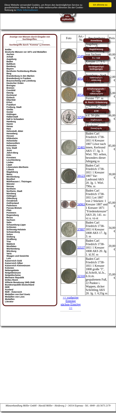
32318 (81, 276)
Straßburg (11, 239)
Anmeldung (96, 40)
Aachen (10, 54)
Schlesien (11, 227)
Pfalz (8, 210)
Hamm (9, 124)
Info (67, 16)
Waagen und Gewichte (17, 256)
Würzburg (11, 251)
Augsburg (11, 59)
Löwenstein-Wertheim (17, 167)
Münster (10, 184)
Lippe (9, 165)
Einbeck (10, 97)
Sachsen (10, 220)
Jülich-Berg (12, 153)
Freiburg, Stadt (14, 107)
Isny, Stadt (11, 148)
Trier (8, 241)
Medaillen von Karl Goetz (17, 294)
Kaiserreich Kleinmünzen (17, 265)
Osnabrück (11, 201)
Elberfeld (11, 100)
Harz (8, 129)
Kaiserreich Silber (14, 263)
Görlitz (9, 109)
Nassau (10, 186)
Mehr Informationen (27, 9)
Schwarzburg (13, 232)
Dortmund (11, 95)
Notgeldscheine (13, 275)
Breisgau (11, 85)
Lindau (9, 162)
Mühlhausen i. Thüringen (18, 181)
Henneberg (11, 133)
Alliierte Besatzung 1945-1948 (20, 282)
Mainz (9, 174)
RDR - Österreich (13, 292)
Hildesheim (12, 138)
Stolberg (10, 237)
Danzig (9, 93)
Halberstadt (12, 117)
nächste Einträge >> (71, 306)
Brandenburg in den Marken (20, 76)
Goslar (9, 112)
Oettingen (11, 196)
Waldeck (10, 244)
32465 (81, 147)
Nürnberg (11, 193)
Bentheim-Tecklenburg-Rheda (21, 71)
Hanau (9, 126)
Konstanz (11, 157)
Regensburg (12, 215)
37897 (81, 229)
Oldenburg (11, 198)
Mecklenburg (12, 177)
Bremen (10, 88)
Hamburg (11, 121)
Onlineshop (67, 14)
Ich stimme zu (100, 4)
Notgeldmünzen (13, 273)
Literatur (9, 301)
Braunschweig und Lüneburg (21, 81)
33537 (81, 247)
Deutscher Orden (15, 83)
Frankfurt (11, 105)
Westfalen (11, 246)
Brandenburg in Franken (18, 78)
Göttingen (11, 114)
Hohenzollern (13, 143)
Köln (8, 155)
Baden (9, 61)
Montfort (10, 179)
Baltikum (10, 64)
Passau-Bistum (14, 208)
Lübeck (10, 169)
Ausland (9, 289)
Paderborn (11, 205)
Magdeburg (12, 172)
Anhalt (9, 57)
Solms (9, 234)
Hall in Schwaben (15, 119)
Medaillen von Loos (15, 297)
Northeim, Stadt (14, 191)
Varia (8, 253)
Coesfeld (10, 90)
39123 (81, 175)
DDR (7, 287)
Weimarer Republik (14, 277)
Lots (8, 258)
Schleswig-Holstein (16, 229)
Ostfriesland (12, 203)
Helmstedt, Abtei (14, 131)
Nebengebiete (12, 270)
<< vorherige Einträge (70, 299)
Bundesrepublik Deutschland (19, 285)
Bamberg (11, 66)
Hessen (10, 136)
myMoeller (67, 19)
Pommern (11, 213)
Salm (8, 222)
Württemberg (13, 249)
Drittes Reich (11, 280)
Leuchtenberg (13, 160)
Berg (8, 73)
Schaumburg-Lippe (16, 225)
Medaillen (10, 299)
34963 (81, 204)
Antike (8, 49)
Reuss (9, 217)
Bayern (10, 69)
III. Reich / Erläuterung (96, 102)
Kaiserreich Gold (13, 261)
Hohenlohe (11, 141)
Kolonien (9, 268)
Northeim (11, 189)
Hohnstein (11, 145)
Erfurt (9, 102)
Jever (9, 150)
